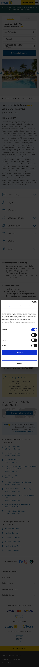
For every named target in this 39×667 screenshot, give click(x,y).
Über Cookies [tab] (32, 305)
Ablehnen (19, 363)
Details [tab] (19, 305)
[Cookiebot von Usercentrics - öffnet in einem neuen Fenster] (28, 302)
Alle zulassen (19, 352)
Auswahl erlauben (19, 358)
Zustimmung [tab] (7, 305)
